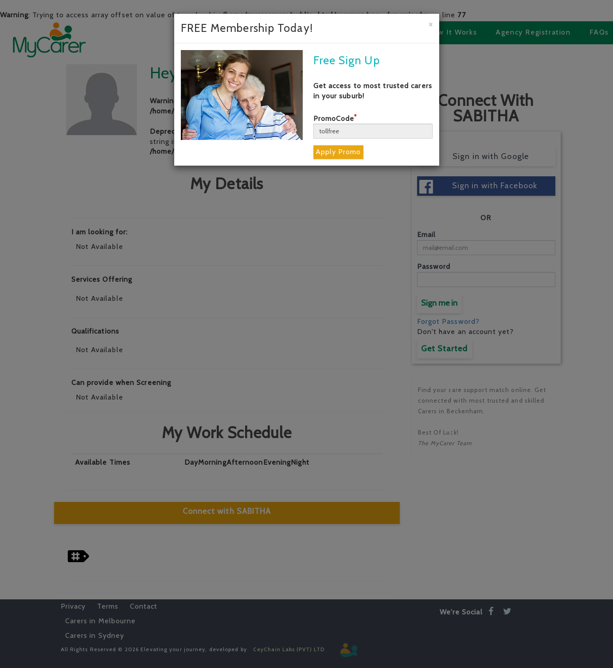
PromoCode (335, 118)
